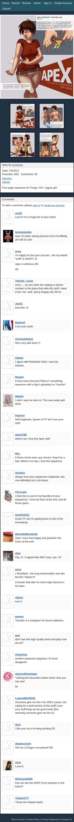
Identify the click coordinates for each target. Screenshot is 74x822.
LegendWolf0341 (25, 698)
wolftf (18, 213)
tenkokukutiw (23, 232)
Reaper (19, 377)
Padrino (20, 415)
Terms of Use (17, 819)
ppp (17, 635)
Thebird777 (22, 798)
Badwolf (20, 322)
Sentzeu (20, 472)
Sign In (48, 3)
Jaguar (6, 181)
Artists (37, 3)
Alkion (19, 597)
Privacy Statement (50, 819)
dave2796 (21, 434)
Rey (17, 453)
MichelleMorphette (26, 534)
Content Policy (33, 819)
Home (5, 3)
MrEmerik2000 (24, 778)
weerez (19, 616)
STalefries (21, 654)
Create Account (63, 3)
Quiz (18, 724)
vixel (18, 762)
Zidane (19, 357)
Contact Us (66, 819)
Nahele (19, 396)
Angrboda (17, 164)
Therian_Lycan (24, 280)
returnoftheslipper (26, 673)
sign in (36, 205)
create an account (54, 205)
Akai (18, 553)
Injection (7, 178)
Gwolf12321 (22, 514)
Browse (26, 3)
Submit (6, 8)
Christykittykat (24, 338)
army (18, 251)
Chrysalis (21, 492)
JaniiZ (19, 303)
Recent (16, 3)
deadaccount (23, 743)
